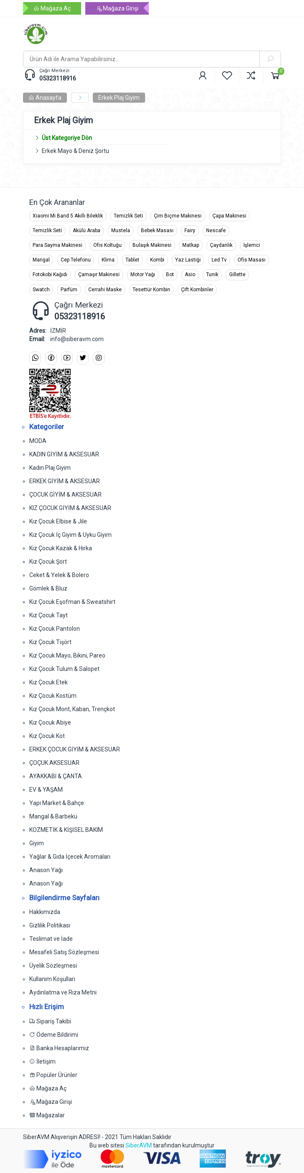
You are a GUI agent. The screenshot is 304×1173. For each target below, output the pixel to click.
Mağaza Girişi (117, 8)
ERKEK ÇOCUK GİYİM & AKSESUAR (74, 749)
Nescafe (216, 230)
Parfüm (69, 290)
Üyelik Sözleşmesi (53, 965)
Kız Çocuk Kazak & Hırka (60, 548)
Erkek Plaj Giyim (119, 97)
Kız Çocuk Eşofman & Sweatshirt (72, 601)
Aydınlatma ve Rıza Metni (63, 992)
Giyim (36, 843)
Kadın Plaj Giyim (50, 467)
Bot (170, 274)
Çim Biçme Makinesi (178, 216)
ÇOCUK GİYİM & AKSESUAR (65, 494)
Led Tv (219, 260)
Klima (108, 260)
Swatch (41, 290)
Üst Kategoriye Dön (63, 138)
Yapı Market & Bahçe (56, 803)
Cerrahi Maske (105, 290)
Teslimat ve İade (51, 938)
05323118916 (57, 78)
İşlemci (251, 245)
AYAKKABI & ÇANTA (55, 776)
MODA (37, 441)
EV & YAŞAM (46, 789)
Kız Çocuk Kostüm (53, 695)
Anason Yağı (46, 870)
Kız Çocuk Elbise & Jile (58, 521)
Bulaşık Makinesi (152, 245)
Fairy (189, 230)
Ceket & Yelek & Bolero (59, 575)
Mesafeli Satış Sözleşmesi (64, 952)
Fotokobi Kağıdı (50, 274)
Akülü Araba (86, 230)
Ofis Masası (252, 260)
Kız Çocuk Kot (47, 736)
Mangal (41, 260)
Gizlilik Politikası (49, 925)
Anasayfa (44, 97)
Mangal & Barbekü (53, 816)
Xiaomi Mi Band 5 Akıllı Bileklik (68, 216)
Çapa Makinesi (229, 216)
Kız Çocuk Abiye (50, 722)
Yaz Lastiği (188, 260)
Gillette (237, 274)
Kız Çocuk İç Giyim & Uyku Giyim (70, 534)
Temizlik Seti (128, 216)
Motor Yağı (142, 274)
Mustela (120, 230)
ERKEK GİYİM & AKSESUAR (64, 481)
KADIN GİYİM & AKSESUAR (64, 454)
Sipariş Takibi (50, 1021)
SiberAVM (138, 1145)
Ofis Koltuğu (107, 245)
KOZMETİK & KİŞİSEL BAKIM (66, 829)
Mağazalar (47, 1115)
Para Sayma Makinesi (57, 245)
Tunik (212, 274)
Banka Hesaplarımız (59, 1048)
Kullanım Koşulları (52, 979)
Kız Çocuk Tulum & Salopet (64, 668)
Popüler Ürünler (53, 1075)
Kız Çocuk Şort (48, 561)
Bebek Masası (157, 230)
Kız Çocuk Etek (48, 682)
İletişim (42, 1061)
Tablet (132, 260)
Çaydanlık (221, 245)
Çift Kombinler (197, 290)
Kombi (157, 260)
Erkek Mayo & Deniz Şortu (75, 151)
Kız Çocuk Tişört (50, 642)
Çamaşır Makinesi (99, 274)
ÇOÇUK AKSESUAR (54, 762)
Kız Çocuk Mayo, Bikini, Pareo (67, 655)
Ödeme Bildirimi (53, 1034)
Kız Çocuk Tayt (48, 615)
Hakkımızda (44, 912)
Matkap (190, 245)
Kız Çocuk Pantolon (54, 628)
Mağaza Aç (52, 8)
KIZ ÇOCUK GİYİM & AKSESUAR (70, 508)
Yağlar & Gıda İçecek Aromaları (69, 856)
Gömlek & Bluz (48, 588)
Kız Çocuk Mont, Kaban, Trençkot (72, 709)
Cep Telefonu (76, 260)
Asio (190, 274)
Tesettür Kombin (151, 290)
